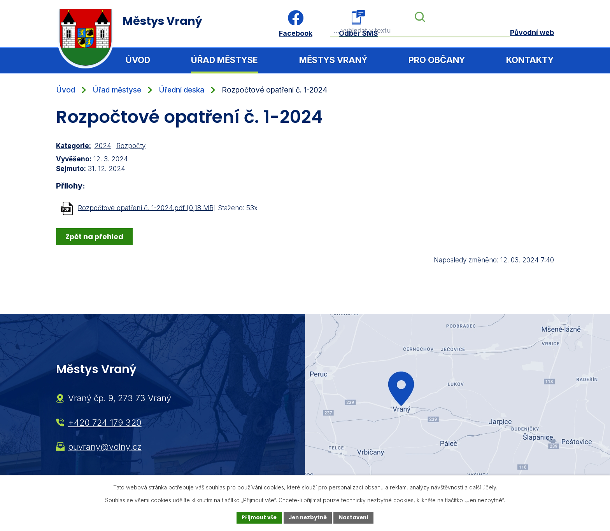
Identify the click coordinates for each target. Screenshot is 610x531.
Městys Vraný (333, 60)
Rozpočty (130, 146)
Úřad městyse (224, 60)
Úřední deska (181, 90)
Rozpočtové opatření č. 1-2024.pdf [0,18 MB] (147, 207)
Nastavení (356, 517)
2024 (103, 146)
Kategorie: (73, 146)
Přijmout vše (256, 517)
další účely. (483, 487)
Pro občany (436, 60)
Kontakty (530, 60)
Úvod (138, 60)
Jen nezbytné (307, 517)
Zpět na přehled (95, 236)
